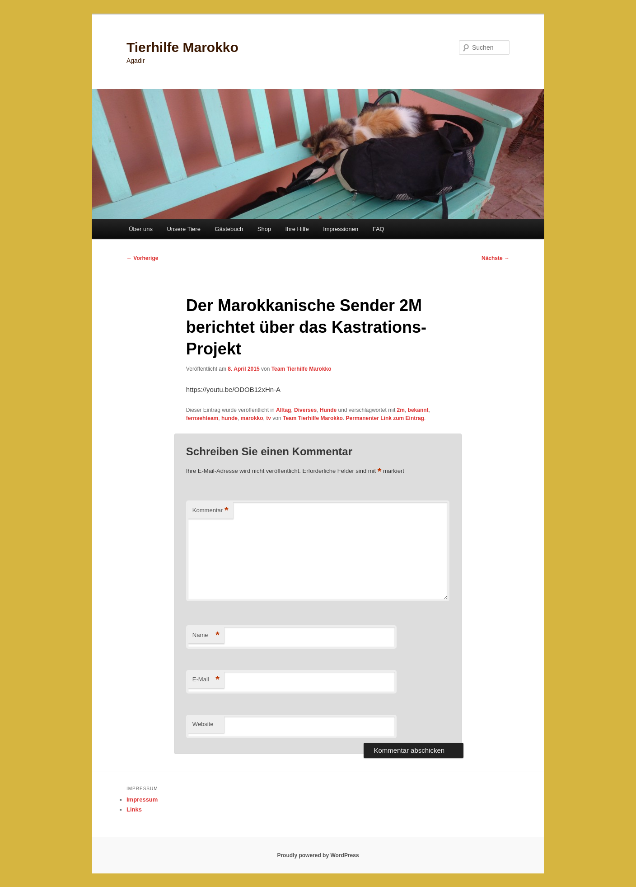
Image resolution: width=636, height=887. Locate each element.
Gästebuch (229, 229)
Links (134, 809)
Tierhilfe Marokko (182, 47)
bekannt (418, 410)
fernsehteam (202, 418)
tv (268, 418)
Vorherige (142, 258)
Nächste (496, 258)
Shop (264, 229)
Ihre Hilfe (297, 229)
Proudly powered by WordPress (318, 855)
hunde (229, 418)
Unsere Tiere (183, 229)
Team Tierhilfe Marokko (301, 369)
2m (401, 410)
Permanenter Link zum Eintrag (385, 418)
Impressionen (340, 229)
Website (203, 724)
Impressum (142, 799)
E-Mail (206, 679)
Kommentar (210, 510)
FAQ (378, 229)
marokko (252, 418)
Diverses (305, 410)
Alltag (283, 410)
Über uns (141, 229)
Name (206, 635)
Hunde (328, 410)
